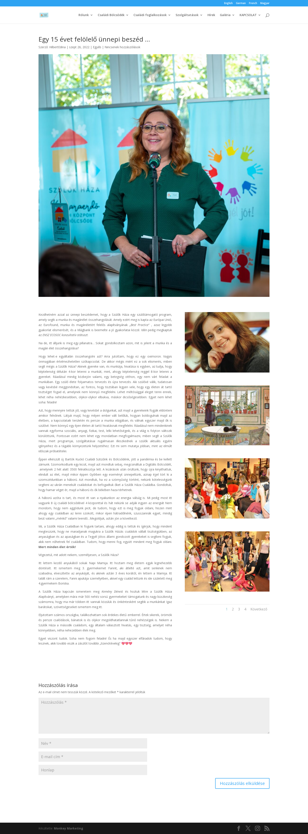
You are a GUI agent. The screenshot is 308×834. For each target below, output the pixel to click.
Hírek (211, 15)
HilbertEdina (57, 47)
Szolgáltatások (187, 15)
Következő (258, 609)
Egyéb (97, 47)
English (228, 3)
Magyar (265, 3)
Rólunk (83, 15)
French (253, 3)
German (241, 3)
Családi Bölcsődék (111, 15)
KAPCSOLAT (248, 15)
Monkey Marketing (68, 828)
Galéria (225, 15)
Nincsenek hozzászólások (122, 47)
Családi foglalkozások (150, 15)
